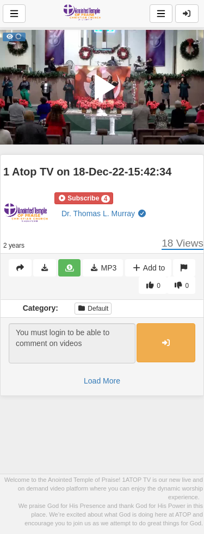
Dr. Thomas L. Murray (104, 213)
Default (93, 308)
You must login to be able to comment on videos (72, 343)
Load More (102, 380)
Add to (148, 267)
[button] (83, 198)
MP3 (102, 267)
